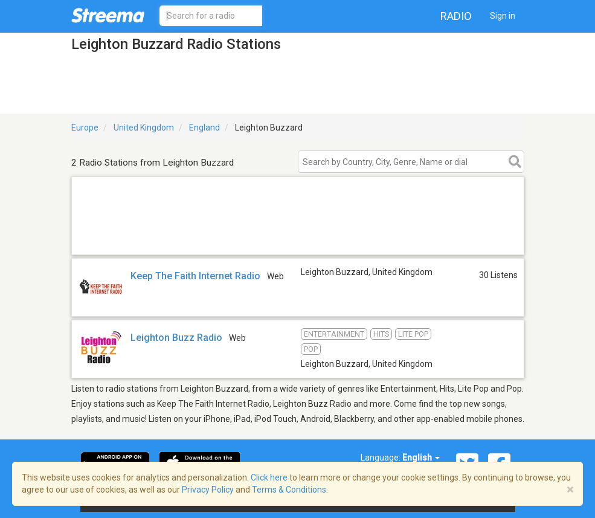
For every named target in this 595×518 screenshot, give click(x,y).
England (204, 127)
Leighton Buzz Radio (176, 337)
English (421, 457)
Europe (84, 127)
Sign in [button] (502, 16)
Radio (456, 16)
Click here (269, 477)
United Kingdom (144, 127)
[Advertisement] (298, 239)
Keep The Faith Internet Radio (195, 276)
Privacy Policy (208, 489)
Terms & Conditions (289, 489)
